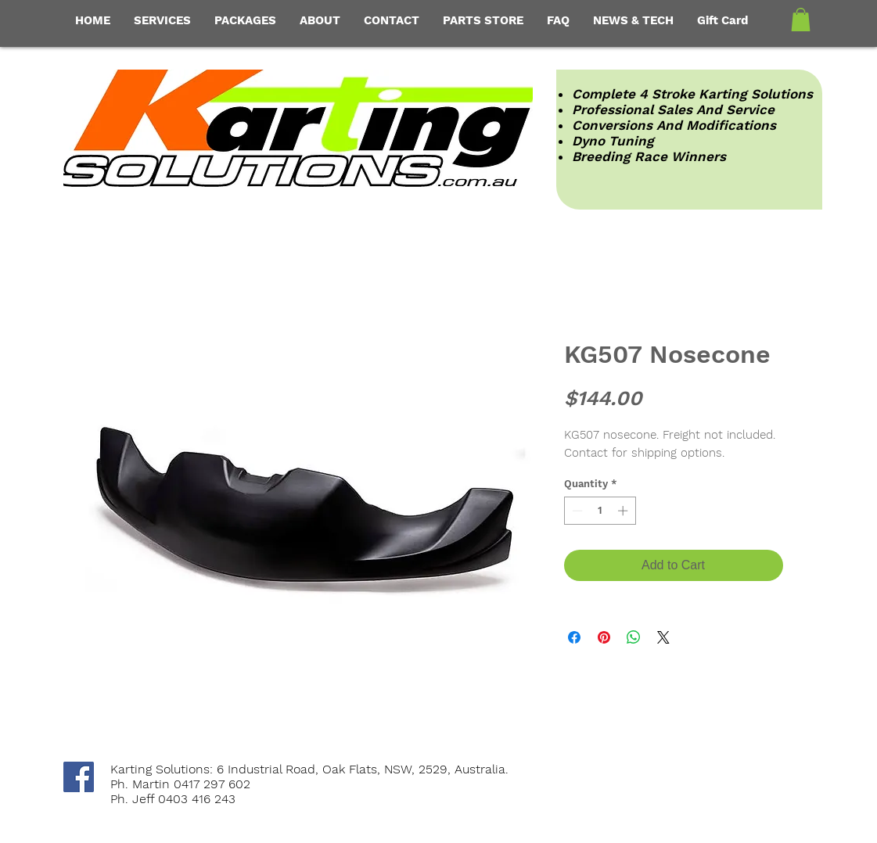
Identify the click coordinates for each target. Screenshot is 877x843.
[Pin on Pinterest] (604, 637)
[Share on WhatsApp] (633, 637)
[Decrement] (575, 510)
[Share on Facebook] (574, 637)
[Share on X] (663, 637)
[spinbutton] (599, 510)
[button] (801, 19)
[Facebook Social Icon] (78, 777)
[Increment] (624, 510)
